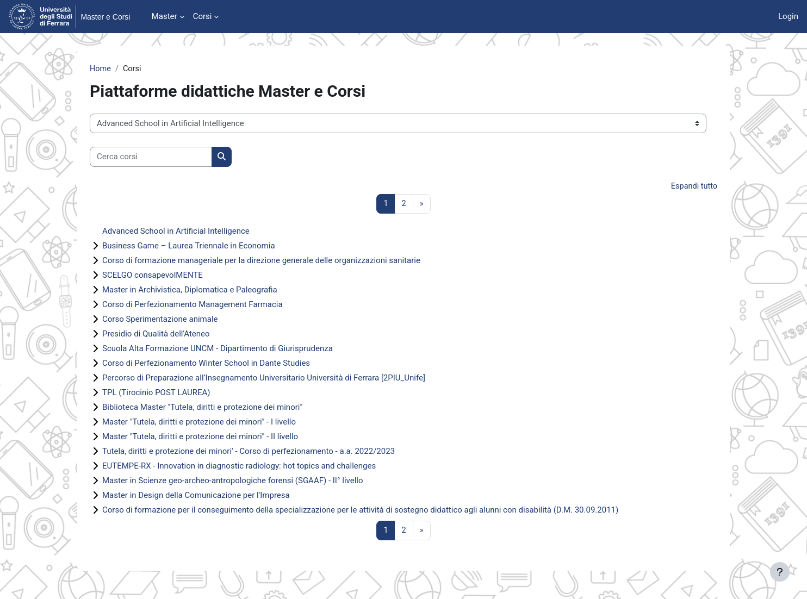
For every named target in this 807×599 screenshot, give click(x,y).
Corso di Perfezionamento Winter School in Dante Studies (206, 365)
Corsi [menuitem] (202, 16)
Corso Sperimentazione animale (160, 321)
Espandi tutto (693, 187)
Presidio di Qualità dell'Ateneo (156, 335)
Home (100, 69)
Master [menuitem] (164, 16)
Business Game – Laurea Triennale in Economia (188, 247)
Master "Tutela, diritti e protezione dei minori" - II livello (200, 438)
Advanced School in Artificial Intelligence (176, 233)
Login (788, 16)
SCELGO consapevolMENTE (152, 277)
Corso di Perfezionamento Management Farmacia (192, 306)
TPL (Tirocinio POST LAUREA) (156, 394)
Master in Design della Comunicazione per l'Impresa (196, 497)
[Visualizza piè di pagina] (780, 572)
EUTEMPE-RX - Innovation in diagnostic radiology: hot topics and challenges (239, 467)
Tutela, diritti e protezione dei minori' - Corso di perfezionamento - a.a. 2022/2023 (248, 453)
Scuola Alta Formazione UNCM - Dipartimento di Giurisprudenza (217, 350)
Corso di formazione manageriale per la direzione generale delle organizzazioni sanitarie (261, 262)
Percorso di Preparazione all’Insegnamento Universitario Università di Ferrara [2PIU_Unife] (263, 379)
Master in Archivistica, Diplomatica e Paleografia (189, 291)
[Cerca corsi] (151, 157)
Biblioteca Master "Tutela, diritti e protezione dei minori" (202, 409)
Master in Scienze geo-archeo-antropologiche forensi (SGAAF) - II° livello (232, 482)
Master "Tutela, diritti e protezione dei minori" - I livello (199, 423)
